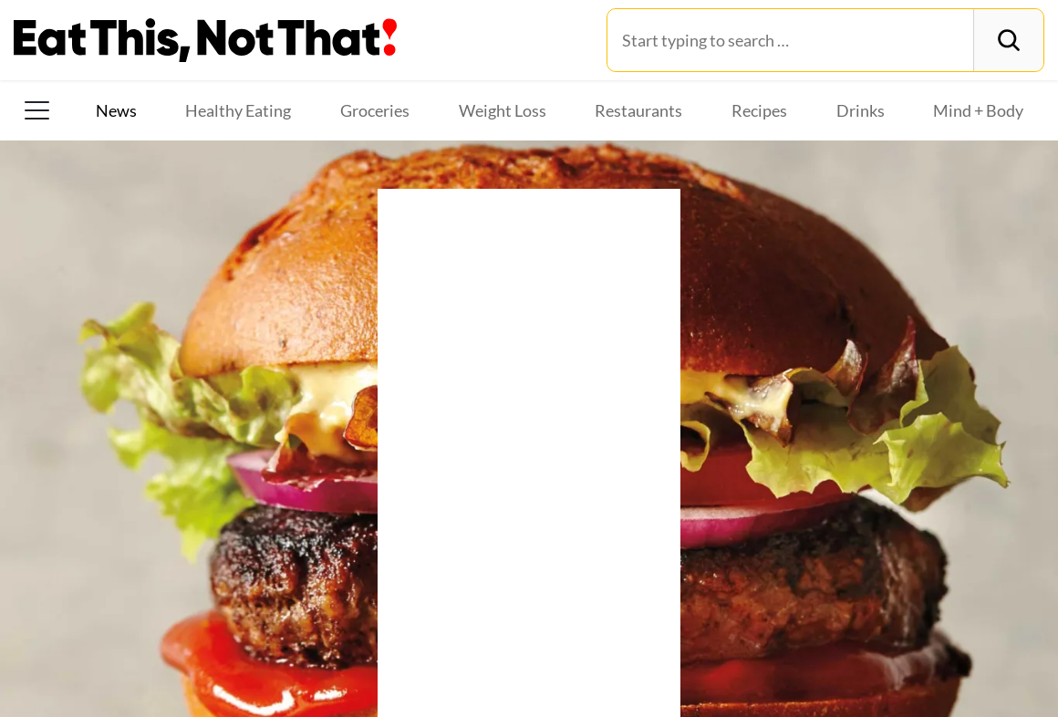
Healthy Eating (238, 110)
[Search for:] (790, 40)
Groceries (375, 110)
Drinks (860, 110)
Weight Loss (502, 110)
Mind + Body (978, 110)
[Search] (1008, 40)
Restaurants (638, 110)
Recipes (759, 110)
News (116, 110)
